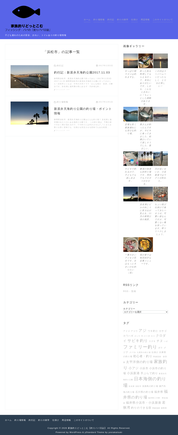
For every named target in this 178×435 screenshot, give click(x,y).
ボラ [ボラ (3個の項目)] (160, 348)
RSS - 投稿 (129, 291)
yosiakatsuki (115, 432)
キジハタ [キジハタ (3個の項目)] (145, 336)
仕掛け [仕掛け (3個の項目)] (155, 352)
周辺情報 (145, 19)
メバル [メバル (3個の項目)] (132, 352)
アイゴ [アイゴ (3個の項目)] (126, 331)
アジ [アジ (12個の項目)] (143, 330)
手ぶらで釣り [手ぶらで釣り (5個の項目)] (149, 373)
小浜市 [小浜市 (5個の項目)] (144, 368)
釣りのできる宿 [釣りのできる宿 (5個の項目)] (141, 407)
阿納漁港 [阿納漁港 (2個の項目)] (156, 408)
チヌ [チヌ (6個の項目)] (160, 341)
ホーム (87, 19)
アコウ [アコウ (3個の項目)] (134, 331)
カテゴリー (129, 308)
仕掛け (134, 19)
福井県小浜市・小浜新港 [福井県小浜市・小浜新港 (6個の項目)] (143, 402)
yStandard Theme (94, 432)
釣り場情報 (99, 19)
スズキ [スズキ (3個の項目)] (152, 341)
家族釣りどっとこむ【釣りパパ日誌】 (87, 428)
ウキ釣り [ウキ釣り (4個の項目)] (153, 331)
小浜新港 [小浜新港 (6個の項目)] (133, 373)
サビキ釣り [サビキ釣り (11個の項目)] (137, 341)
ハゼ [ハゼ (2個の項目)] (166, 341)
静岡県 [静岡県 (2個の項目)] (164, 408)
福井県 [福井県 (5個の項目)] (158, 391)
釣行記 (110, 19)
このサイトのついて (163, 19)
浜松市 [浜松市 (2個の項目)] (138, 386)
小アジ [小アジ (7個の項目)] (134, 368)
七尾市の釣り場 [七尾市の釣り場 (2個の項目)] (144, 352)
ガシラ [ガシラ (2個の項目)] (137, 336)
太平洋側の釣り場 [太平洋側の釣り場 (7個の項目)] (139, 362)
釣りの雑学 (122, 19)
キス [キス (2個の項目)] (153, 336)
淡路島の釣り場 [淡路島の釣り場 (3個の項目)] (150, 386)
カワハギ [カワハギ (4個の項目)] (128, 335)
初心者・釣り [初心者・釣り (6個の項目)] (142, 356)
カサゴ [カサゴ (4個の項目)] (163, 331)
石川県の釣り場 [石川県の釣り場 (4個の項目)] (144, 392)
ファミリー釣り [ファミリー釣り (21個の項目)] (140, 346)
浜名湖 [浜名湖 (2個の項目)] (132, 386)
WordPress (75, 432)
